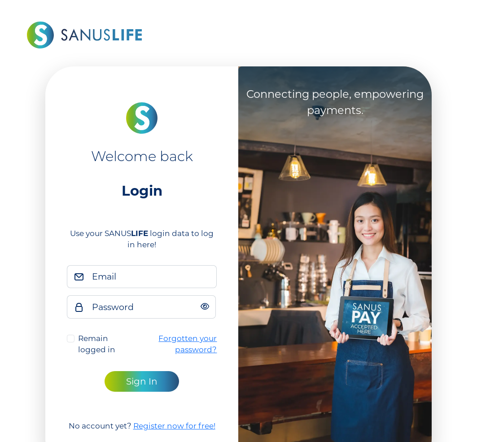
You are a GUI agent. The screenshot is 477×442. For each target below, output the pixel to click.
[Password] (151, 307)
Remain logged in (96, 344)
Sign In (142, 381)
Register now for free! (174, 425)
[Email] (152, 277)
